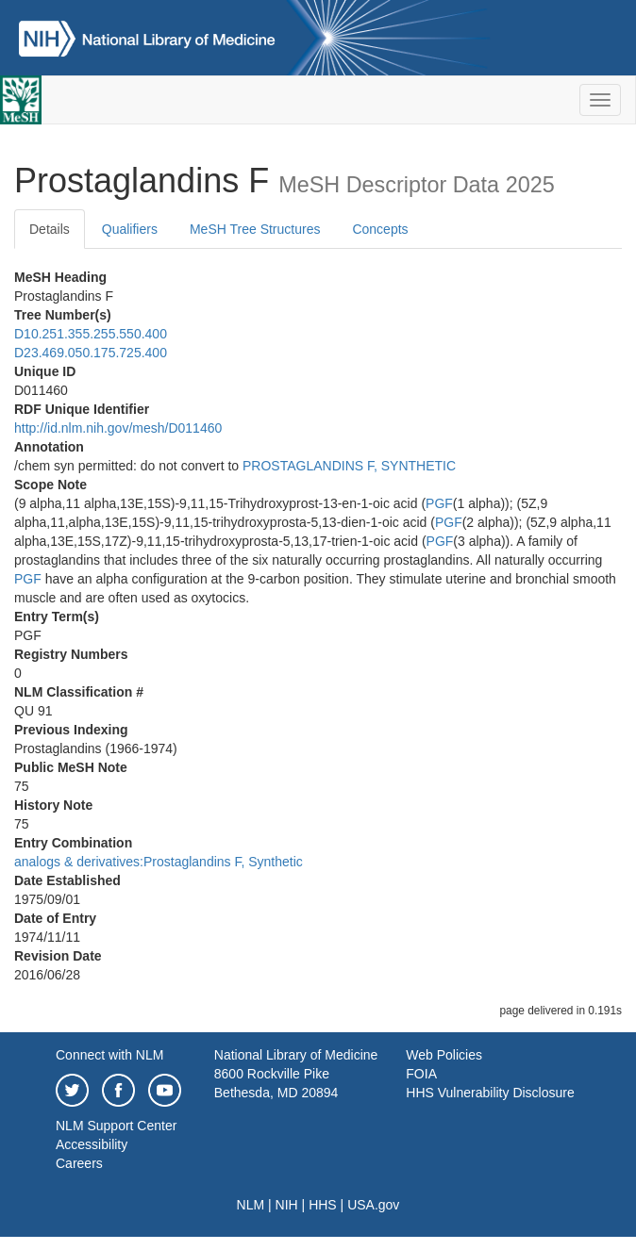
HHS (323, 1204)
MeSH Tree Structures (255, 229)
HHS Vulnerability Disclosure (490, 1092)
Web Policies (444, 1054)
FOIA (421, 1073)
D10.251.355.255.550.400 (90, 333)
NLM (251, 1204)
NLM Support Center (116, 1125)
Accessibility (91, 1144)
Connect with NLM (109, 1054)
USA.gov (373, 1204)
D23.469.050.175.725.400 (90, 352)
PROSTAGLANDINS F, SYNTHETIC (349, 465)
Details (49, 229)
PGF (439, 503)
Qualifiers (130, 229)
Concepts (380, 229)
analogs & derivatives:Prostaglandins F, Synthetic (158, 861)
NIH (287, 1204)
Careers (79, 1163)
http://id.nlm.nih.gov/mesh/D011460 (118, 428)
